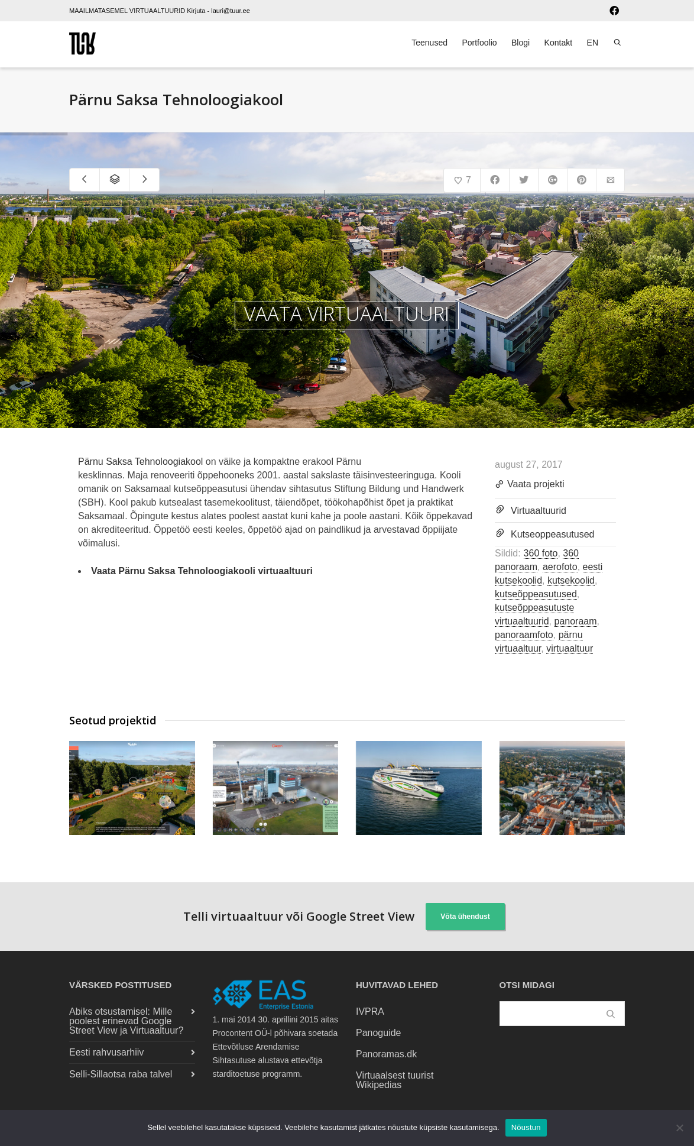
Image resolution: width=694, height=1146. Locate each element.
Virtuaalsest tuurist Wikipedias (394, 1080)
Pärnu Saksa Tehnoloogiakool (140, 462)
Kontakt (558, 42)
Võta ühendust (464, 916)
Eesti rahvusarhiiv (106, 1052)
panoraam (575, 621)
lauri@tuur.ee (230, 10)
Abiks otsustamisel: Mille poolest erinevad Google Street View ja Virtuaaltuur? (126, 1020)
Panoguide (378, 1033)
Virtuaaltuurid (538, 511)
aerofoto (560, 567)
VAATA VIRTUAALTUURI (346, 314)
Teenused (429, 42)
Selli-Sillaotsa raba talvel (120, 1074)
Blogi (520, 42)
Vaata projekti (530, 485)
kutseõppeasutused (536, 594)
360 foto (541, 553)
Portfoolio (479, 42)
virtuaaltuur (569, 648)
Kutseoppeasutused (552, 534)
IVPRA (370, 1011)
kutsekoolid (571, 580)
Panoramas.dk (386, 1054)
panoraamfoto (524, 635)
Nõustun (526, 1127)
